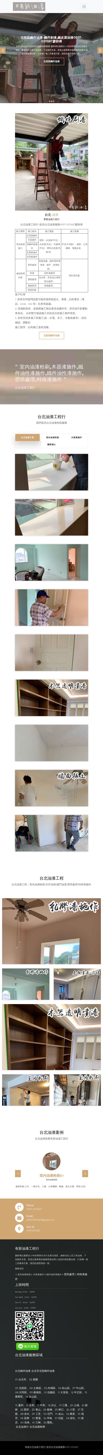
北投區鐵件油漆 (52, 61)
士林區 (37, 1388)
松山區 (66, 1388)
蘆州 (20, 1405)
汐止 (53, 1405)
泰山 (38, 1409)
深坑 (72, 1418)
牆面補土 (51, 444)
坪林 (49, 1418)
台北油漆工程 (27, 437)
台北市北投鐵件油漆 (43, 1371)
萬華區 (19, 1397)
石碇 (60, 1418)
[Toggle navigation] (84, 6)
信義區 (51, 1392)
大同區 (23, 1392)
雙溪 (38, 1418)
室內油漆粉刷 (52, 437)
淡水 (26, 1414)
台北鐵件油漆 (23, 1371)
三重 (64, 1405)
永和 (31, 1405)
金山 (60, 1414)
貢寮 (26, 1418)
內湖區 (51, 1388)
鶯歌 (49, 1422)
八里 (72, 1409)
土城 (76, 1405)
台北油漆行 (22, 1427)
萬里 (72, 1414)
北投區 (23, 1388)
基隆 (35, 1379)
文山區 (33, 1397)
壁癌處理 (69, 1274)
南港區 (37, 1392)
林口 (61, 1409)
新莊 (26, 1409)
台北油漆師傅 (37, 1427)
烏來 (27, 1422)
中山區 (80, 1388)
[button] (18, 1173)
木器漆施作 (76, 437)
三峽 (38, 1422)
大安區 (64, 1392)
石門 (49, 1414)
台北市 (22, 1379)
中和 (42, 1405)
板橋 (49, 1409)
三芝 (38, 1414)
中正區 (78, 1392)
